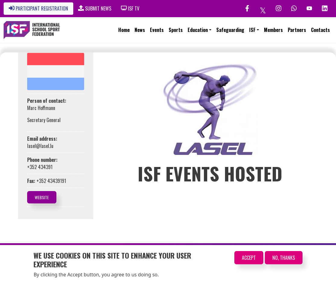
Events (157, 29)
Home (124, 29)
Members (273, 29)
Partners (297, 29)
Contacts (320, 29)
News (140, 29)
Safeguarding (230, 29)
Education (198, 29)
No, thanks (283, 257)
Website (42, 197)
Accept (249, 257)
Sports (176, 29)
